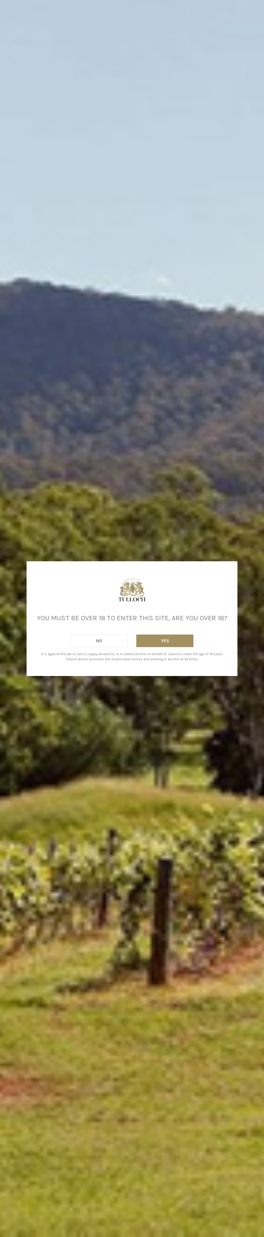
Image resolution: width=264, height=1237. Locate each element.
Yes (165, 640)
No (99, 640)
